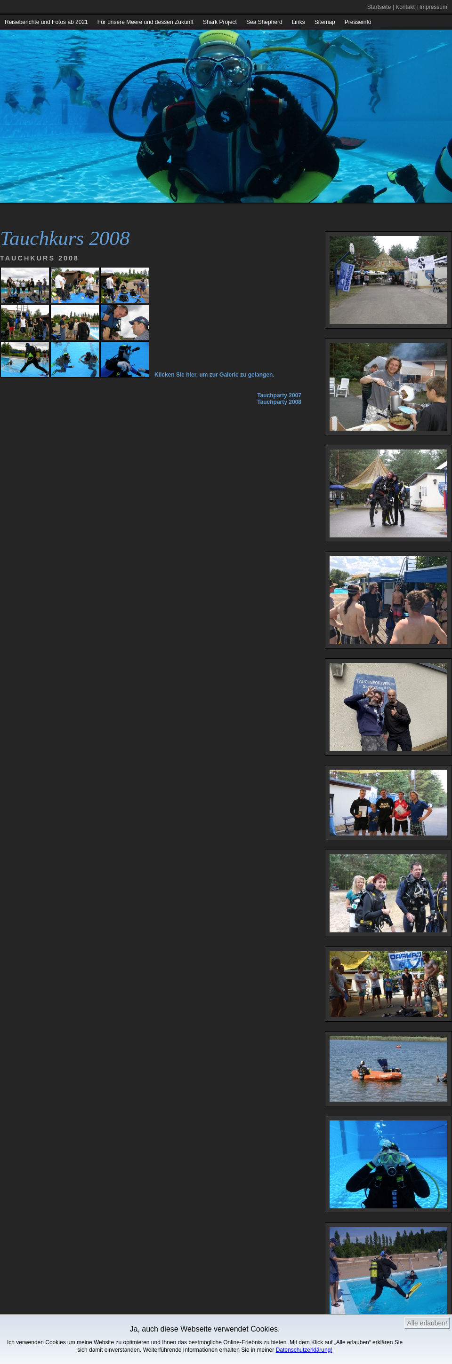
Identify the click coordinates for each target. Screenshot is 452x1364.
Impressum (433, 7)
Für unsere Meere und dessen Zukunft (145, 22)
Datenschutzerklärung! (304, 1350)
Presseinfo (358, 22)
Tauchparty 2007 (279, 395)
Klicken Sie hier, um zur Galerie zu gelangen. (214, 374)
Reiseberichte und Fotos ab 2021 (46, 22)
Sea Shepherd (264, 22)
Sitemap (325, 22)
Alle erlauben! (427, 1323)
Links (298, 22)
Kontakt (405, 7)
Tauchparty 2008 (279, 402)
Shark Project (220, 22)
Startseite (379, 7)
